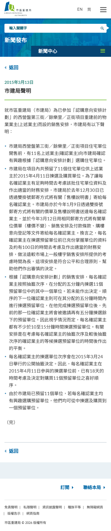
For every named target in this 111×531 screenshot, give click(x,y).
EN (80, 9)
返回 (11, 67)
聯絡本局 (95, 488)
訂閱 (67, 488)
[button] (71, 51)
